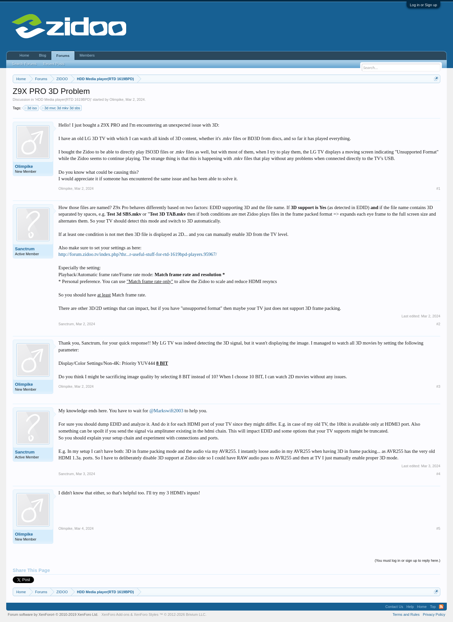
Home (24, 55)
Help (410, 607)
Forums (62, 56)
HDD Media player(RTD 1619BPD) (63, 99)
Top (433, 607)
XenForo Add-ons (115, 614)
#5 (438, 528)
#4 (438, 474)
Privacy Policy (434, 614)
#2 (438, 324)
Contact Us (394, 607)
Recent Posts (53, 64)
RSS (441, 606)
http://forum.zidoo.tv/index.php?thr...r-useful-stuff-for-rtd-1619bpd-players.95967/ (138, 254)
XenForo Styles (146, 614)
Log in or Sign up (423, 5)
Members (87, 55)
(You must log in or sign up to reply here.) (407, 560)
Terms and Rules (406, 614)
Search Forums (24, 64)
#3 (438, 386)
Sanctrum (25, 248)
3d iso (31, 108)
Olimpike (116, 99)
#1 (438, 188)
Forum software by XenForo (53, 614)
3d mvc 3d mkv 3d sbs (61, 108)
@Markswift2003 (166, 410)
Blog (42, 55)
